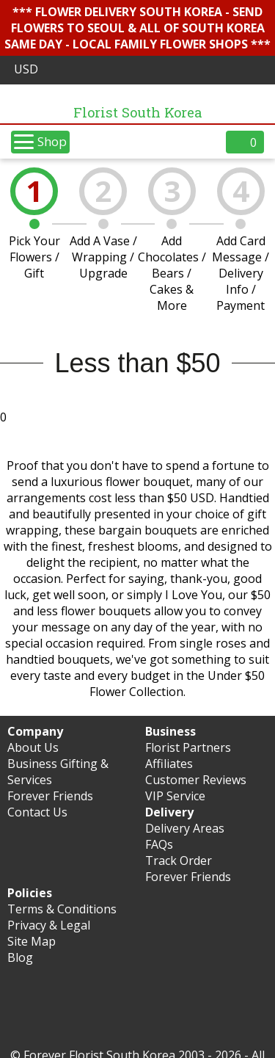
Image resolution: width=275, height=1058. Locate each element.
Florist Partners (188, 747)
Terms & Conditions (62, 909)
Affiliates (169, 764)
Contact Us (37, 812)
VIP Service (175, 796)
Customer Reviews (195, 780)
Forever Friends (50, 796)
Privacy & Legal (48, 925)
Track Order (178, 860)
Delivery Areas (184, 828)
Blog (20, 957)
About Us (33, 747)
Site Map (31, 941)
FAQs (159, 844)
